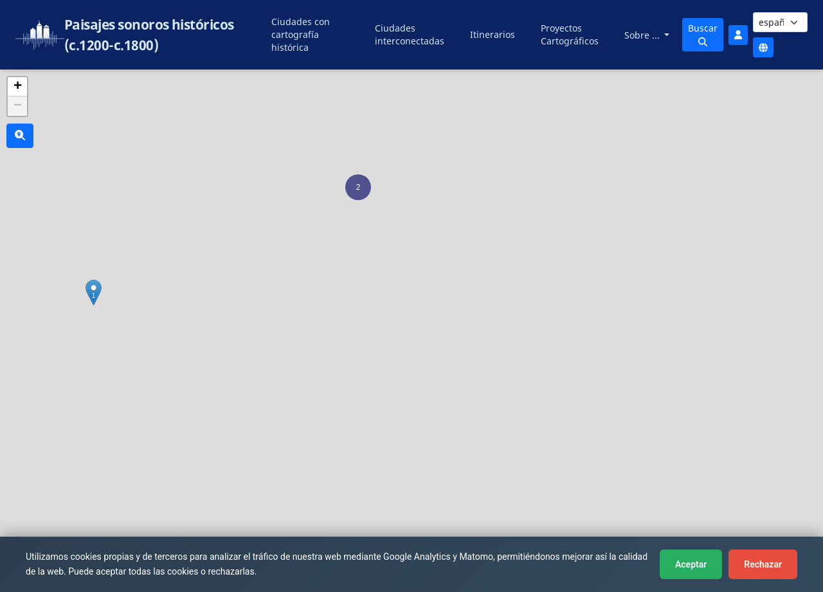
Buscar (703, 34)
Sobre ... (643, 35)
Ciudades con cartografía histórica (300, 34)
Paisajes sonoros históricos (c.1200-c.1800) (149, 34)
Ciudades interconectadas (409, 34)
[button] (358, 187)
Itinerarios (492, 34)
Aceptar (691, 564)
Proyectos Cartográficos (570, 34)
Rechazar (763, 564)
